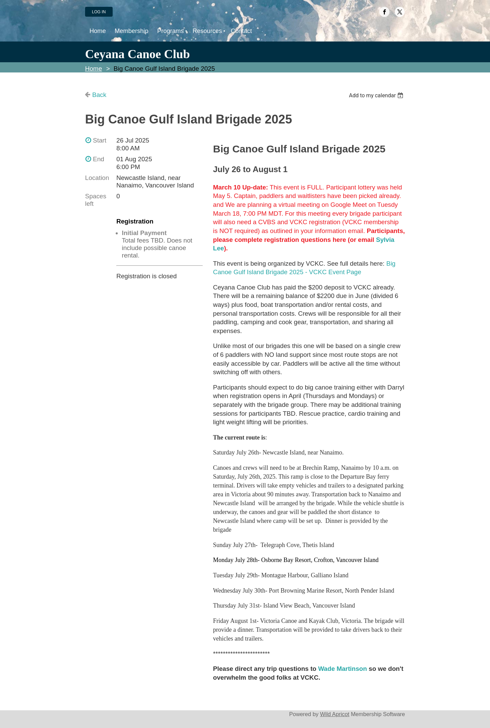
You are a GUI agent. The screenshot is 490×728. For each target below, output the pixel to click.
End (98, 159)
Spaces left (95, 200)
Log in (99, 12)
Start (99, 140)
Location (97, 177)
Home (93, 68)
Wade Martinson (342, 668)
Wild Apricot (334, 714)
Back (99, 94)
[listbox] (377, 95)
